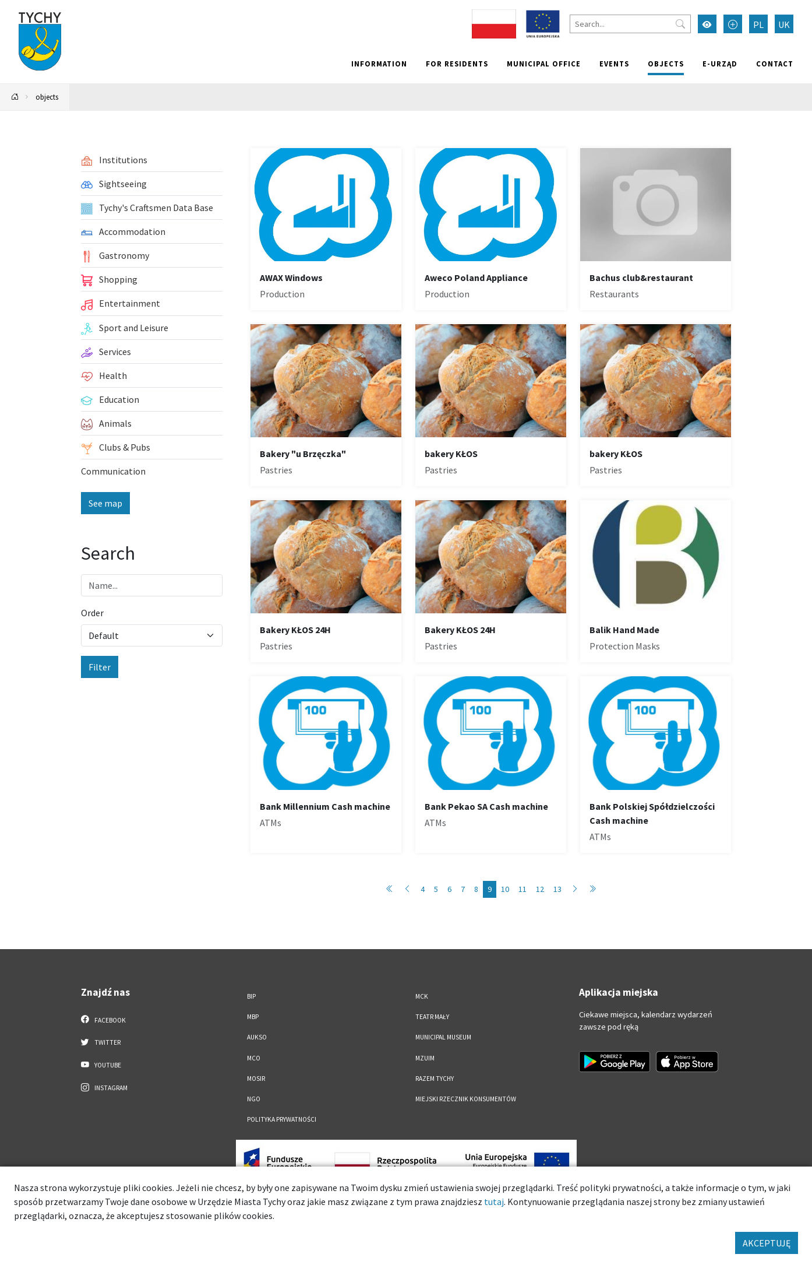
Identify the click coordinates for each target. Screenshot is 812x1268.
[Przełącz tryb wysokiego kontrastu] (707, 24)
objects (666, 63)
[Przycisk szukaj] (680, 24)
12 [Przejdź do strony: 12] (540, 889)
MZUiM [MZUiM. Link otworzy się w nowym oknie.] (425, 1058)
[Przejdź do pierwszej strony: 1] (389, 889)
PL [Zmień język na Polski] (758, 24)
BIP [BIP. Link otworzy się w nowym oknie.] (251, 996)
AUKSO (257, 1037)
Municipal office (544, 63)
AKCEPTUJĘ (766, 1243)
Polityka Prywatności (281, 1119)
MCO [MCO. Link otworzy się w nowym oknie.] (253, 1058)
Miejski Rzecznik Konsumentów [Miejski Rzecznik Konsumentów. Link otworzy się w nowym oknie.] (465, 1099)
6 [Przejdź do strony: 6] (449, 889)
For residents (457, 63)
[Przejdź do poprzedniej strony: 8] (407, 889)
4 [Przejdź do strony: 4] (423, 889)
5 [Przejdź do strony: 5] (436, 889)
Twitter (101, 1042)
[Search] (630, 24)
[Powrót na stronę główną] (15, 97)
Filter (100, 667)
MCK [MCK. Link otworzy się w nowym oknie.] (421, 996)
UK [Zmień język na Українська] (784, 24)
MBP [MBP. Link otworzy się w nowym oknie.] (253, 1017)
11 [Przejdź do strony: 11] (522, 889)
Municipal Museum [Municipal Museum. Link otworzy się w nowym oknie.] (443, 1037)
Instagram (104, 1087)
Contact (774, 63)
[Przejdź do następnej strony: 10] (575, 889)
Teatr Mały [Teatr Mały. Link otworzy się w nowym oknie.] (432, 1017)
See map (105, 503)
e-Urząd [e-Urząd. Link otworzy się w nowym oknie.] (719, 63)
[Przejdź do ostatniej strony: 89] (592, 889)
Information (379, 63)
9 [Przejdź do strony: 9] (490, 889)
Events (614, 63)
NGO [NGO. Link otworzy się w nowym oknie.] (253, 1099)
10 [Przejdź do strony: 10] (505, 889)
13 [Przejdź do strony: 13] (557, 889)
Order (92, 613)
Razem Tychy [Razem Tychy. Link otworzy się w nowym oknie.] (434, 1078)
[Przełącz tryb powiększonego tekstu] (732, 24)
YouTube (101, 1064)
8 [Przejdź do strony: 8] (476, 889)
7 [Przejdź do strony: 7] (463, 889)
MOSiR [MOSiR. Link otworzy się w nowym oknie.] (256, 1078)
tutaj (494, 1201)
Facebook (103, 1019)
